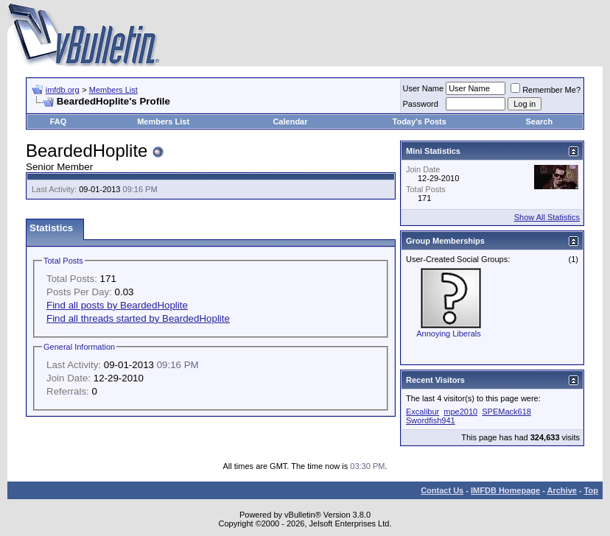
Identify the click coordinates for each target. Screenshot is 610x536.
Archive (562, 490)
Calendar (290, 121)
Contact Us (442, 490)
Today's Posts (419, 121)
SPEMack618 (506, 411)
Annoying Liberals (448, 333)
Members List (113, 89)
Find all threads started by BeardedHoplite (138, 318)
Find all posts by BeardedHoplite (117, 305)
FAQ (58, 121)
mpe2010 (460, 411)
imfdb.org (63, 89)
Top (591, 490)
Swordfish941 (430, 420)
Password (420, 103)
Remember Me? (546, 89)
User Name (423, 88)
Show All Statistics (547, 217)
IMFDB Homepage (505, 490)
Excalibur (422, 411)
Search (539, 121)
